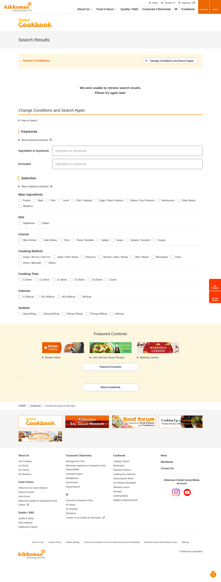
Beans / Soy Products (142, 200)
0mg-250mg (29, 313)
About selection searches (35, 186)
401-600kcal (68, 296)
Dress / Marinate (32, 263)
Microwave (162, 257)
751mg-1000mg (98, 313)
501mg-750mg (75, 313)
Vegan (45, 223)
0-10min (27, 279)
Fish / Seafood (84, 200)
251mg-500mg (51, 313)
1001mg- (119, 313)
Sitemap (185, 542)
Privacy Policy (54, 542)
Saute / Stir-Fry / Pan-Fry (36, 257)
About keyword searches (34, 140)
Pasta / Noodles (85, 240)
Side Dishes (50, 240)
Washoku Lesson (149, 357)
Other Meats (188, 200)
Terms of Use (38, 542)
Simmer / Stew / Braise (115, 257)
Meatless (28, 206)
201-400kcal (47, 296)
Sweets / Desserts (140, 240)
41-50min (97, 279)
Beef (40, 200)
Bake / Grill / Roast (68, 257)
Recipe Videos (53, 357)
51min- (113, 279)
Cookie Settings (72, 542)
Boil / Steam (142, 257)
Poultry (27, 200)
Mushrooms (168, 200)
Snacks (162, 240)
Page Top (213, 573)
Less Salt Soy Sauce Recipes (108, 357)
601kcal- (87, 296)
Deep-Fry (90, 257)
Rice (66, 240)
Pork (53, 200)
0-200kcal (28, 296)
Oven (178, 257)
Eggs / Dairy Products (111, 200)
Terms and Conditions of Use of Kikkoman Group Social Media (112, 542)
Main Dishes (30, 240)
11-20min (44, 279)
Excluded (24, 164)
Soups (119, 240)
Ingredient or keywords (33, 150)
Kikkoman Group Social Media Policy (160, 542)
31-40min (79, 279)
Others (52, 263)
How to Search (29, 120)
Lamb (66, 200)
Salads (105, 240)
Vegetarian (29, 223)
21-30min (62, 279)
